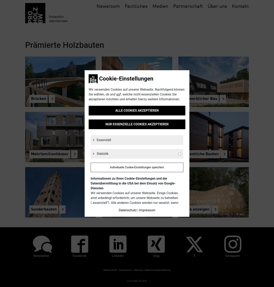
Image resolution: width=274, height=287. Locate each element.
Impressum (147, 210)
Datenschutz (128, 210)
